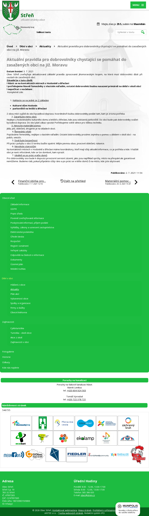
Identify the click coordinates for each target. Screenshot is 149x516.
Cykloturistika (17, 328)
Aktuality (45, 46)
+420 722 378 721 (76, 399)
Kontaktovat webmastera (64, 510)
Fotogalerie (8, 351)
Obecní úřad (8, 197)
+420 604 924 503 (76, 390)
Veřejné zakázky (18, 250)
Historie (6, 356)
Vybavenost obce (19, 298)
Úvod (10, 46)
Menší (55, 32)
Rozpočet (15, 241)
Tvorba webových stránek (70, 513)
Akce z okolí (16, 337)
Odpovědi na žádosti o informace (27, 254)
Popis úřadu (16, 213)
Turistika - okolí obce (21, 332)
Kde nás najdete (10, 367)
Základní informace (19, 204)
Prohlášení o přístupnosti (105, 510)
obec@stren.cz (88, 495)
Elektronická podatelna (21, 231)
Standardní (58, 32)
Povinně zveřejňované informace (27, 218)
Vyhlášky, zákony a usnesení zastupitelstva (32, 227)
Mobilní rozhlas (18, 268)
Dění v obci (26, 46)
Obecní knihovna (18, 312)
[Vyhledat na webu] (130, 32)
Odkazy (6, 362)
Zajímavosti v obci (19, 342)
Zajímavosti (8, 321)
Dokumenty (16, 259)
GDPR (13, 208)
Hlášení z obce (17, 284)
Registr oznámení (19, 245)
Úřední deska (17, 236)
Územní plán (16, 264)
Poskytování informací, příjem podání (29, 222)
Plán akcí (14, 293)
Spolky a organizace (20, 303)
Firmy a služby (17, 307)
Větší (61, 32)
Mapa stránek (84, 510)
